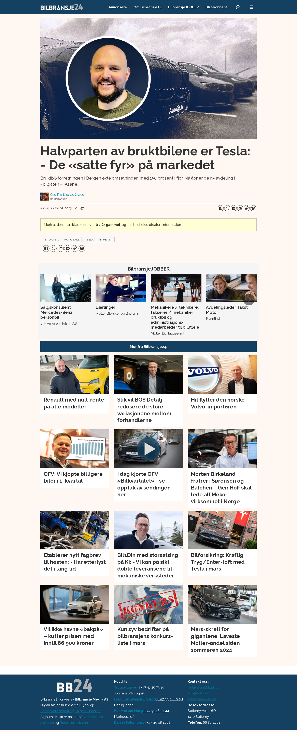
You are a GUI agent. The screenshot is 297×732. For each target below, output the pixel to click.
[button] (248, 299)
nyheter (105, 239)
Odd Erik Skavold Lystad (135, 699)
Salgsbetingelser (88, 711)
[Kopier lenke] (247, 208)
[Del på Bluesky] (253, 208)
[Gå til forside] (62, 7)
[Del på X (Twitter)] (227, 208)
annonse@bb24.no (202, 699)
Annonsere (118, 7)
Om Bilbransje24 (147, 7)
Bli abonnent (216, 7)
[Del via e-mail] (240, 208)
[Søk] (237, 7)
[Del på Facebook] (221, 208)
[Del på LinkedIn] (234, 208)
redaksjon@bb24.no (203, 687)
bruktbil (52, 239)
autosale (72, 239)
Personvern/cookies (56, 711)
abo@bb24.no (198, 693)
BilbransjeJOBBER (183, 7)
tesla (89, 239)
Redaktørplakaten (74, 723)
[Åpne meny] (252, 7)
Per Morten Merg (128, 711)
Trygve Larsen (126, 687)
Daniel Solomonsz (129, 722)
